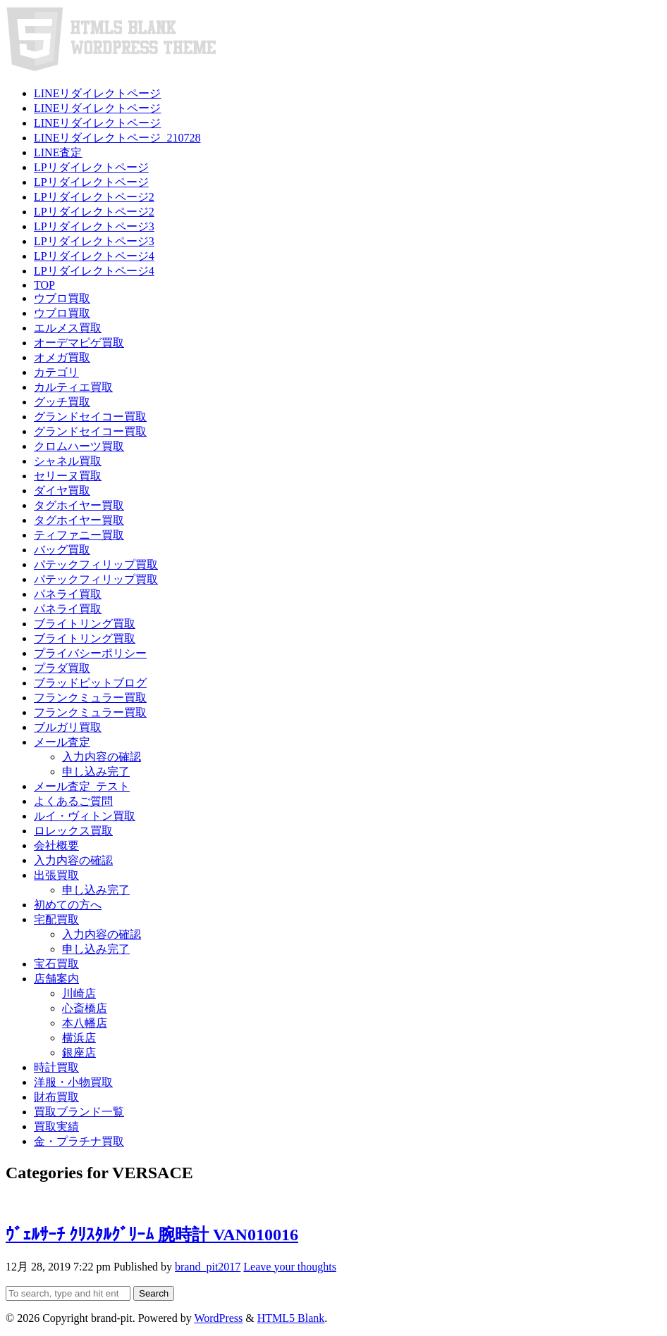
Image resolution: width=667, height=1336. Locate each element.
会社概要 (56, 845)
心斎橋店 (84, 1008)
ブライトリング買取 (84, 624)
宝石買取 (56, 964)
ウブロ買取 (62, 298)
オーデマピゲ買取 (79, 343)
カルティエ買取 (73, 387)
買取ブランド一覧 (79, 1112)
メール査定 (62, 742)
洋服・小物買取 (73, 1082)
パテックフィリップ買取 (96, 564)
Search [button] (154, 1293)
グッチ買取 (62, 402)
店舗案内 (56, 979)
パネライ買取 (68, 594)
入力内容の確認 (101, 757)
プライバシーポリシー (90, 653)
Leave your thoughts (289, 1267)
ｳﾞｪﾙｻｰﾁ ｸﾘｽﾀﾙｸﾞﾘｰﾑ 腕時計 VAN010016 (152, 1234)
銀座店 (79, 1053)
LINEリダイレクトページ (97, 93)
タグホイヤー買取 (79, 505)
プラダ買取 (62, 668)
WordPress (218, 1318)
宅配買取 (56, 919)
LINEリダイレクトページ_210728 (117, 138)
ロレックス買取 (73, 831)
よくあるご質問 (73, 801)
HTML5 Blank (291, 1318)
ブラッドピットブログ (90, 683)
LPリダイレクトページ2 (94, 197)
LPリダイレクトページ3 (94, 226)
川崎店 (79, 993)
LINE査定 (58, 152)
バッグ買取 (62, 550)
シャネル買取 (68, 461)
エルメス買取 (68, 328)
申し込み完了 (96, 772)
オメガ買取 (62, 357)
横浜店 (79, 1038)
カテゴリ (56, 372)
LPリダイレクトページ (91, 167)
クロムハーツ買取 (79, 446)
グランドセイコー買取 (90, 417)
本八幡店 (84, 1023)
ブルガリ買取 (68, 727)
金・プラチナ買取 (79, 1141)
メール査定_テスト (82, 786)
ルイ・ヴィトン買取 (84, 816)
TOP (44, 285)
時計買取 (56, 1067)
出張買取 (56, 875)
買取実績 (56, 1126)
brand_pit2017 (207, 1267)
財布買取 (56, 1097)
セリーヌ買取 (68, 476)
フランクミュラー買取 (90, 698)
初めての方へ (68, 905)
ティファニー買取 (79, 535)
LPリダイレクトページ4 (94, 256)
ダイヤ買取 (62, 491)
